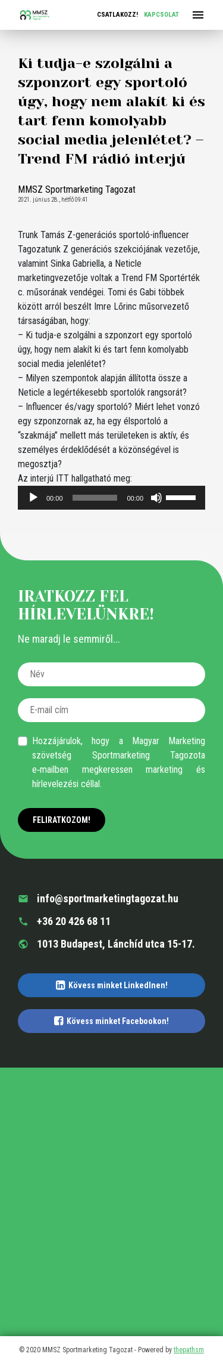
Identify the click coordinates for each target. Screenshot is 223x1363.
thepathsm (189, 1350)
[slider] (95, 498)
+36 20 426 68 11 (64, 921)
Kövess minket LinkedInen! (112, 985)
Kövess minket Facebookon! (111, 1021)
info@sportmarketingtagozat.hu (98, 898)
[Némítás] (156, 498)
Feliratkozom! (61, 820)
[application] (111, 498)
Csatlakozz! (117, 14)
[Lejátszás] (33, 498)
